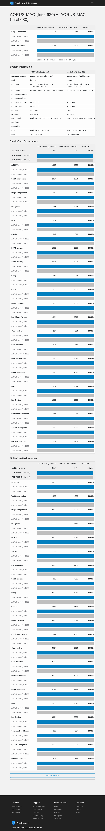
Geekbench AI (17, 810)
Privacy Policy (38, 816)
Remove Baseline (52, 775)
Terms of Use (38, 819)
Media (78, 813)
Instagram (58, 816)
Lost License (37, 810)
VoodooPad (16, 813)
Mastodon (58, 810)
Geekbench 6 (17, 806)
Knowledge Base (39, 806)
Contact (36, 813)
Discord (57, 813)
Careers (79, 810)
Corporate (79, 806)
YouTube (57, 819)
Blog (56, 806)
